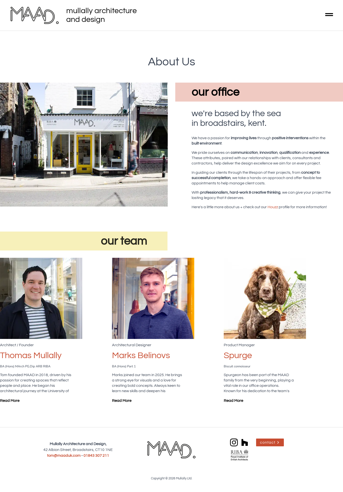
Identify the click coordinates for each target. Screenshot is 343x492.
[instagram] (234, 442)
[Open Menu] (329, 15)
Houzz (273, 207)
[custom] (245, 442)
